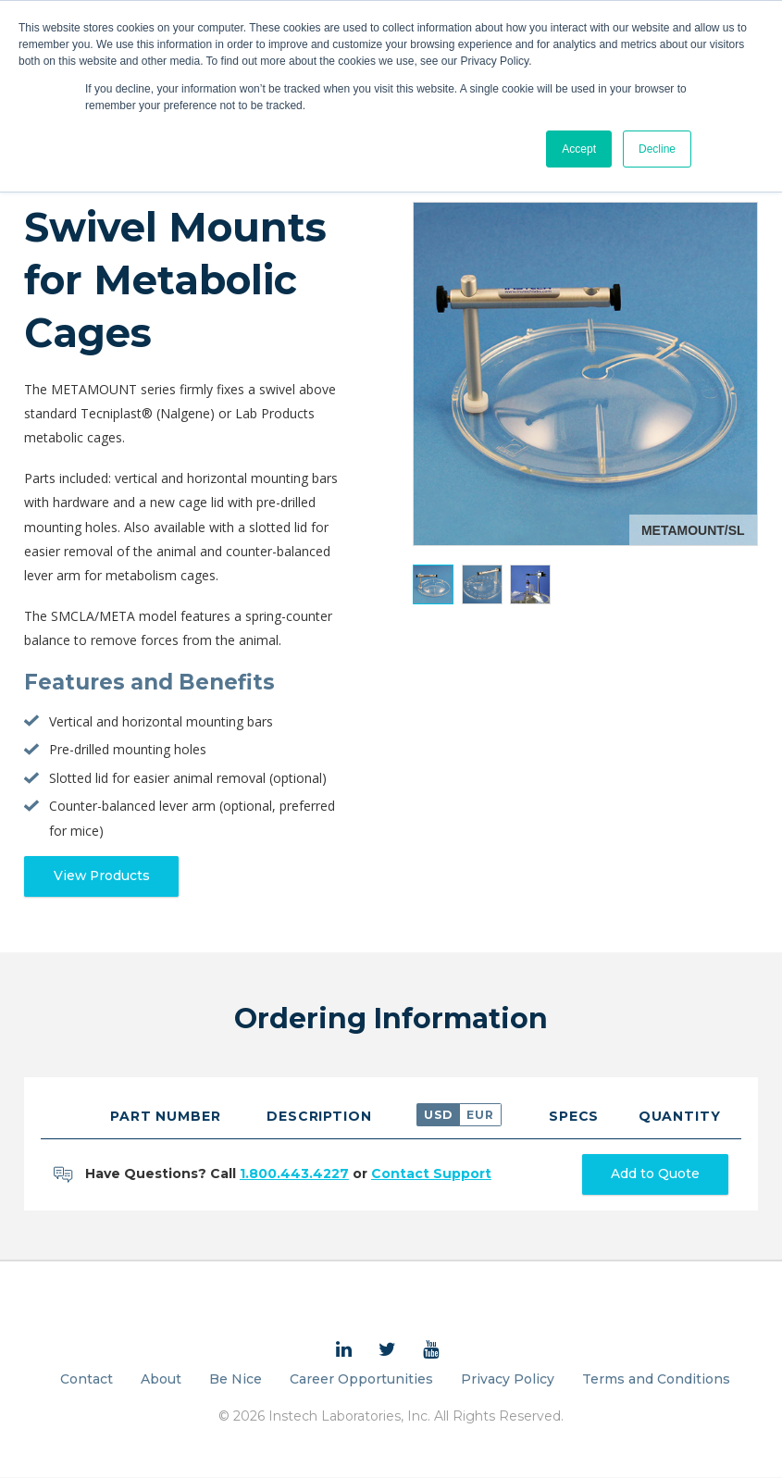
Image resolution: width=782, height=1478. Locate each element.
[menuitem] (343, 1351)
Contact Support (431, 1174)
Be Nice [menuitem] (235, 1380)
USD (438, 1115)
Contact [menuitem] (86, 1380)
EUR (480, 1115)
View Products (103, 876)
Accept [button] (579, 149)
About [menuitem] (161, 1380)
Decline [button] (657, 149)
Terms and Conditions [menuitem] (656, 1380)
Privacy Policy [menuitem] (507, 1380)
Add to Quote (655, 1175)
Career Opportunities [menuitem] (361, 1380)
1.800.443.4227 (294, 1174)
